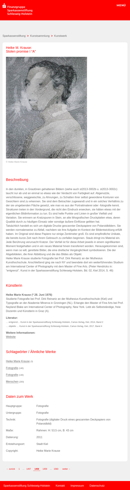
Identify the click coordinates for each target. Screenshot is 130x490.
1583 (56, 469)
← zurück (10, 469)
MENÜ (121, 5)
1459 (44, 469)
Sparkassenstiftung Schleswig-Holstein (26, 485)
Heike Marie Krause (18, 361)
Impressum (77, 485)
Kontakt (60, 485)
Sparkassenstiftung (14, 35)
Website (11, 336)
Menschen (12, 381)
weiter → (66, 469)
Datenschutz (97, 485)
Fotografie (12, 368)
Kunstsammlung (40, 35)
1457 (28, 469)
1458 (37, 469)
